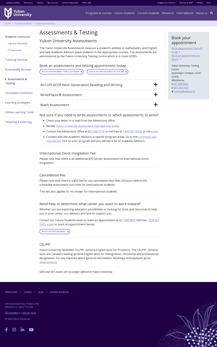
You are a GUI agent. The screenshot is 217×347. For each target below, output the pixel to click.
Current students (23, 23)
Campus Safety (13, 2)
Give (208, 2)
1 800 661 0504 (132, 131)
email (154, 131)
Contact (28, 291)
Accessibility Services (18, 69)
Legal (40, 291)
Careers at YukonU (59, 291)
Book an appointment (54, 231)
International (184, 13)
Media (199, 2)
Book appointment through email (60, 71)
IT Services (14, 50)
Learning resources (45, 23)
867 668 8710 (96, 131)
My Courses (52, 2)
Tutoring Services (16, 60)
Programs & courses (99, 13)
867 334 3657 (181, 87)
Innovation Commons (19, 93)
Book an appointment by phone (106, 71)
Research (168, 13)
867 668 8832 (180, 84)
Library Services (18, 43)
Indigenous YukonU (166, 2)
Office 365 (86, 2)
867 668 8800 (127, 220)
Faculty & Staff (186, 2)
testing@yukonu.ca (184, 91)
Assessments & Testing (16, 81)
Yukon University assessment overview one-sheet (87, 126)
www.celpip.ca (48, 262)
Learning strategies (17, 102)
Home (8, 23)
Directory (28, 2)
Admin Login (11, 291)
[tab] (100, 85)
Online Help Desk (70, 2)
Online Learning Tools (19, 112)
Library (40, 2)
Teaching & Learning (18, 122)
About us (202, 13)
